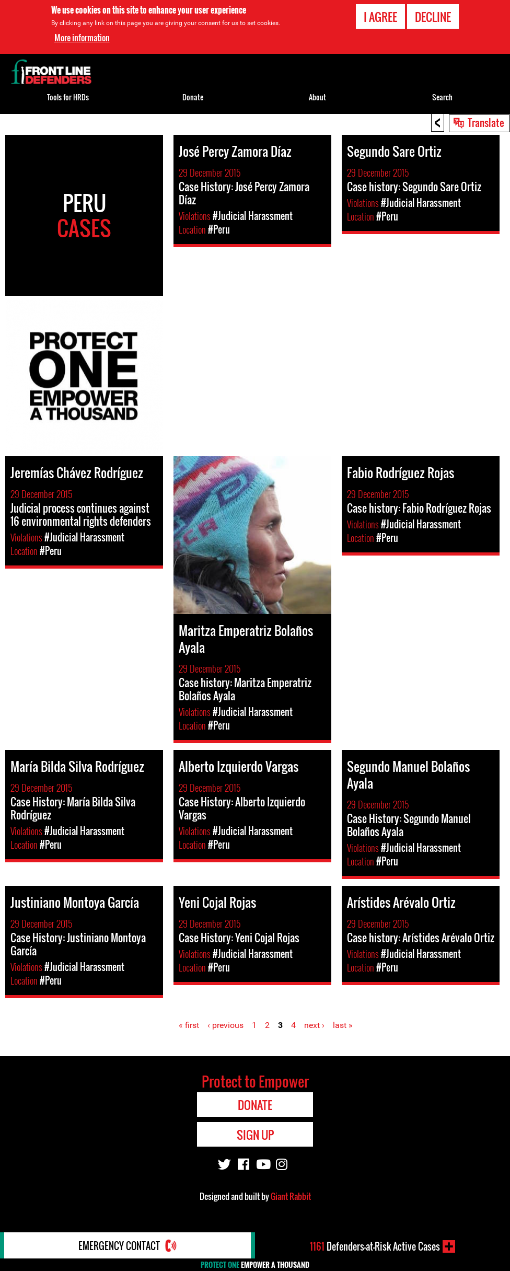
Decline (433, 16)
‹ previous (225, 1025)
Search (442, 96)
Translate (486, 122)
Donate (192, 96)
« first (189, 1025)
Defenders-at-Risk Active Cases (375, 1246)
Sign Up (255, 1134)
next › (314, 1025)
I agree (380, 16)
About (317, 96)
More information (82, 37)
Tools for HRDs (68, 96)
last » (343, 1025)
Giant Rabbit (291, 1196)
